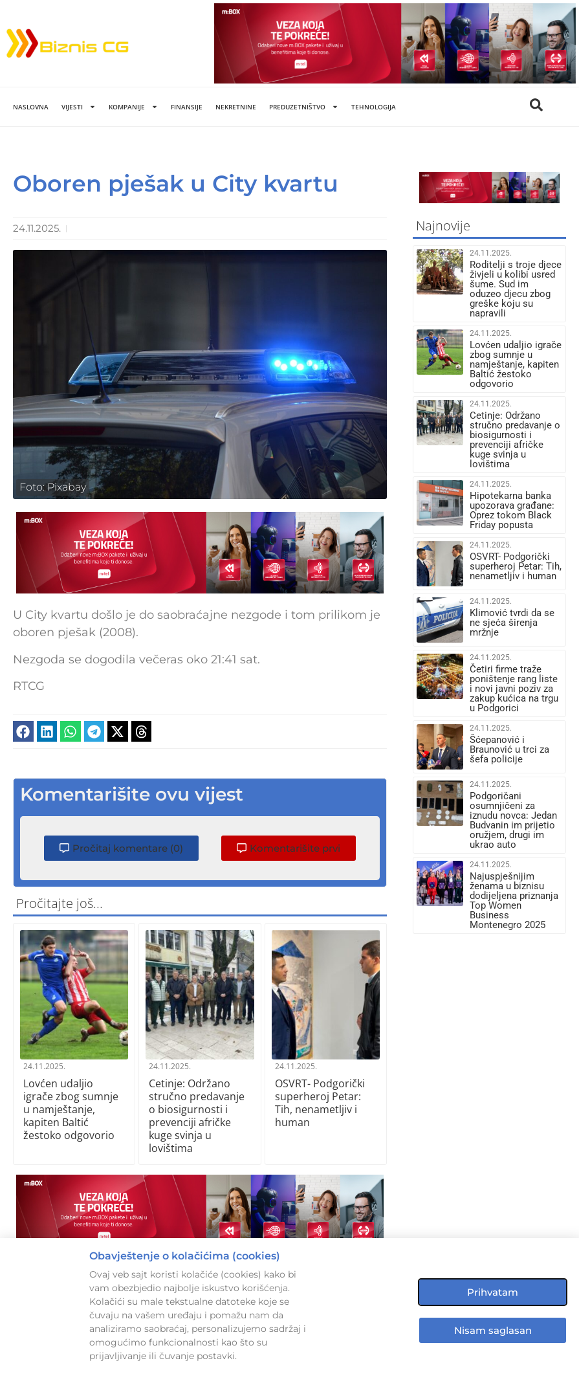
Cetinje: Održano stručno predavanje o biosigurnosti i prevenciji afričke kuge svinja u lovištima (197, 1115)
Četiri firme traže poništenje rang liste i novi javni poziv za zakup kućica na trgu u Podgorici (514, 688)
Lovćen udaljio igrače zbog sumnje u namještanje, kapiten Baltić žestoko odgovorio (70, 1109)
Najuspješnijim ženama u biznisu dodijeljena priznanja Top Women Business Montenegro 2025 (514, 900)
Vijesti (78, 106)
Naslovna (31, 106)
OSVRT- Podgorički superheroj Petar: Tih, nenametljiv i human (320, 1102)
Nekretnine (235, 106)
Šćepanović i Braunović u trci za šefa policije (509, 749)
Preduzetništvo (303, 106)
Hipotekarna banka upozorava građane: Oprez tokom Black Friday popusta (512, 510)
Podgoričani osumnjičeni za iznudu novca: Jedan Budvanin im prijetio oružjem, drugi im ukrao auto (513, 820)
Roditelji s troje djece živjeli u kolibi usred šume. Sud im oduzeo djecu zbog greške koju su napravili (516, 289)
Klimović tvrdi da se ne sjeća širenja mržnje (512, 622)
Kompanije (133, 106)
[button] (23, 731)
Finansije (186, 106)
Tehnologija (373, 106)
